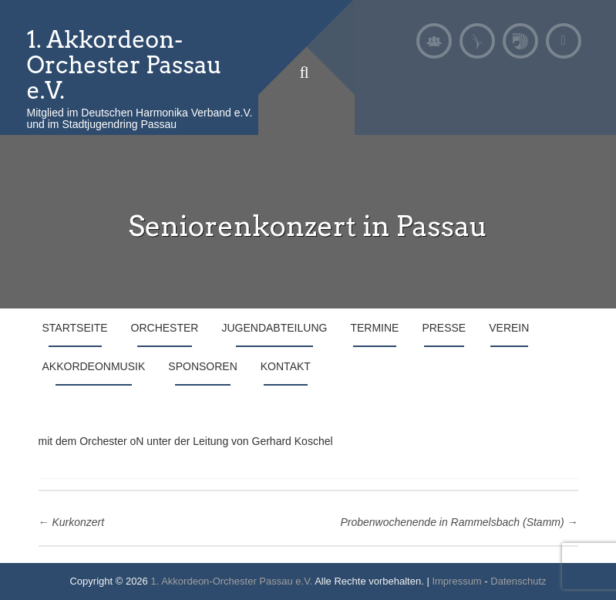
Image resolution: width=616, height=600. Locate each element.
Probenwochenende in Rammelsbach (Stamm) (458, 522)
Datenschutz (518, 581)
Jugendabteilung (274, 328)
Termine (374, 328)
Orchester (165, 328)
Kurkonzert (72, 522)
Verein (509, 328)
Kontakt (286, 366)
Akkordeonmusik (94, 366)
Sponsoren (202, 366)
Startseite (75, 328)
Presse (444, 328)
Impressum (456, 581)
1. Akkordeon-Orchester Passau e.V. (125, 64)
